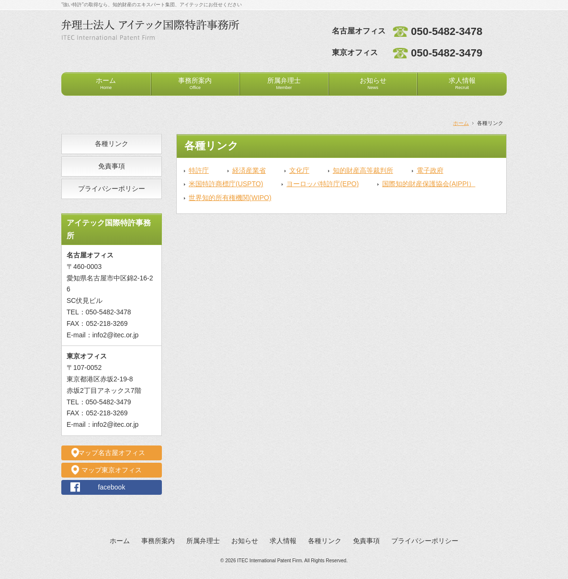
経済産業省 (249, 170)
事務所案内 (195, 83)
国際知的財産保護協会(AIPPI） (428, 184)
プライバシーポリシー (111, 188)
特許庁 (199, 170)
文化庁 (299, 170)
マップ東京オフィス (111, 470)
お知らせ (373, 83)
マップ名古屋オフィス (111, 453)
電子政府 (430, 170)
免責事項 (111, 166)
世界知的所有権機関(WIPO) (230, 197)
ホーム (106, 83)
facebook (111, 487)
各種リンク (111, 143)
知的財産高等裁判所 (363, 170)
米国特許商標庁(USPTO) (226, 184)
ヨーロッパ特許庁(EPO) (322, 184)
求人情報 (462, 83)
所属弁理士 (284, 83)
